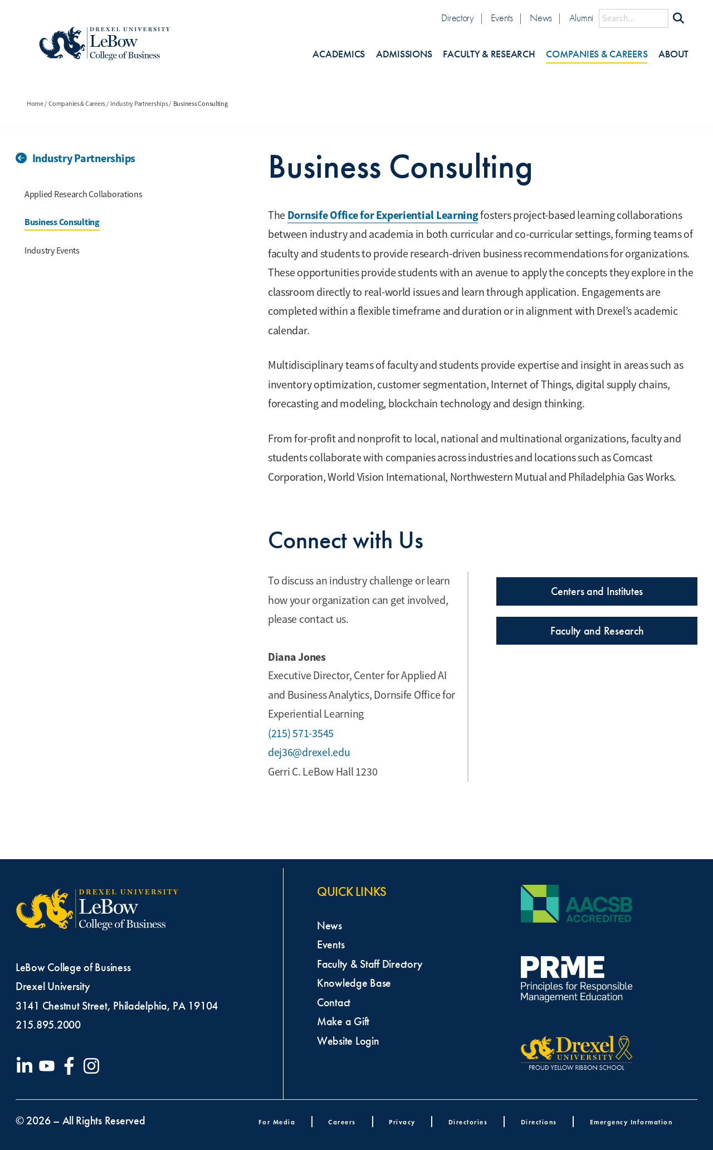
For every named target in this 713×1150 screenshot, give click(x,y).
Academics (338, 54)
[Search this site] (633, 18)
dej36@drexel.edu (309, 752)
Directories (468, 1122)
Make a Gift (343, 1021)
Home (35, 103)
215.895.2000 (48, 1024)
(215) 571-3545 (301, 733)
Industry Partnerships (139, 103)
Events (501, 18)
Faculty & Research (489, 54)
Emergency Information (631, 1122)
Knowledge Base (354, 983)
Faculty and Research (597, 630)
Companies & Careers (596, 54)
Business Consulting (62, 222)
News (541, 18)
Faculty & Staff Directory (369, 964)
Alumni (581, 18)
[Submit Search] (678, 18)
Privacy (402, 1122)
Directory (457, 18)
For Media (277, 1122)
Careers (342, 1122)
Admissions (404, 54)
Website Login (348, 1040)
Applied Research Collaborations (84, 194)
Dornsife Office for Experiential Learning (382, 215)
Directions (539, 1122)
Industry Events (52, 250)
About (673, 54)
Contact (333, 1002)
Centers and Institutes (597, 591)
